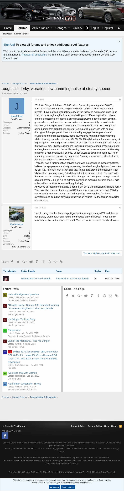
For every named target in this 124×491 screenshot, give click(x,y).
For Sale (12, 368)
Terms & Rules (78, 426)
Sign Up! (9, 44)
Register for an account (34, 54)
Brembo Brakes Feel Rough (36, 278)
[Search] (119, 28)
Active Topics (40, 28)
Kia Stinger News (16, 314)
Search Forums (21, 34)
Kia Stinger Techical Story (22, 319)
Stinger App (14, 330)
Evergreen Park (24, 128)
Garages (61, 28)
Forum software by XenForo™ (87, 472)
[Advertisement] (62, 74)
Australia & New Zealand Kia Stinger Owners (29, 336)
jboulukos (8, 93)
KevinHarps (17, 224)
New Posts (7, 34)
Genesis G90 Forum (13, 426)
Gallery (77, 28)
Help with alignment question (23, 294)
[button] (51, 28)
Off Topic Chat (14, 379)
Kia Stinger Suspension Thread (25, 383)
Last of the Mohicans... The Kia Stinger (29, 340)
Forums (22, 28)
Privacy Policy (95, 426)
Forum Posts (11, 288)
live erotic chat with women (22, 372)
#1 (120, 100)
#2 (120, 208)
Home (8, 28)
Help (106, 426)
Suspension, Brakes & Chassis (72, 278)
